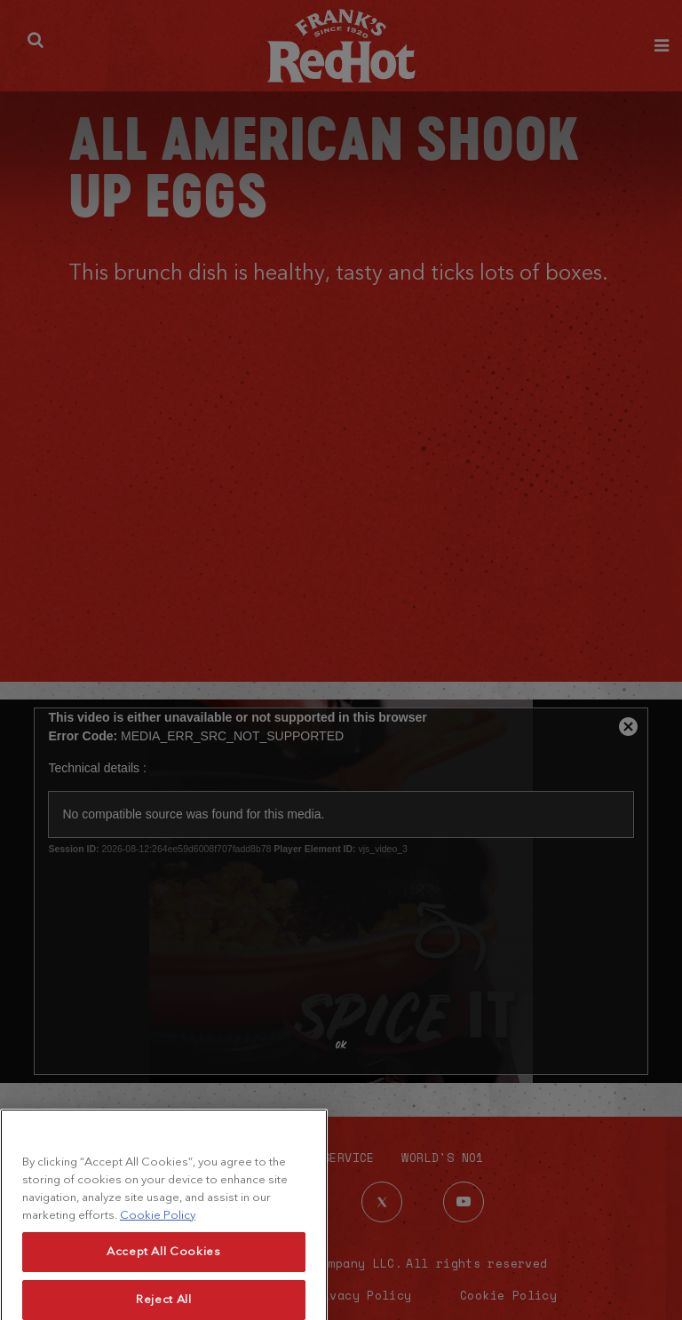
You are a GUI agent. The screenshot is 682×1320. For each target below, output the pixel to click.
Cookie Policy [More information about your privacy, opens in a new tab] (157, 1235)
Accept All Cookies (164, 1272)
